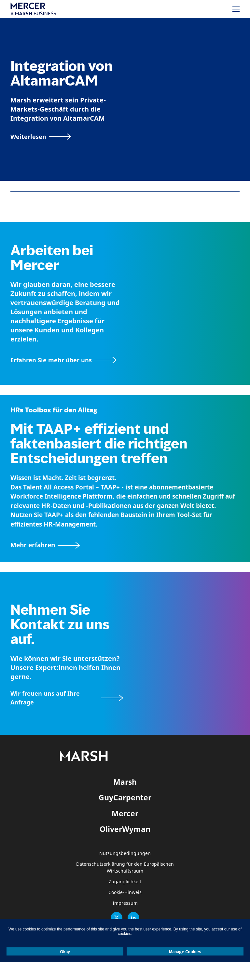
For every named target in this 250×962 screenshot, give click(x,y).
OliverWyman (125, 829)
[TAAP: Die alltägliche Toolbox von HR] (125, 545)
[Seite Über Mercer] (63, 360)
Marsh (125, 782)
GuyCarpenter (125, 797)
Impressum (125, 903)
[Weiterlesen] (40, 137)
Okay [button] (65, 952)
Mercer (125, 813)
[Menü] (236, 9)
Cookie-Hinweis (125, 892)
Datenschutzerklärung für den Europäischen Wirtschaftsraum (125, 868)
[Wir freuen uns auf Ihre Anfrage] (66, 698)
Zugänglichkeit (125, 881)
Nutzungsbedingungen (125, 853)
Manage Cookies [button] (185, 952)
